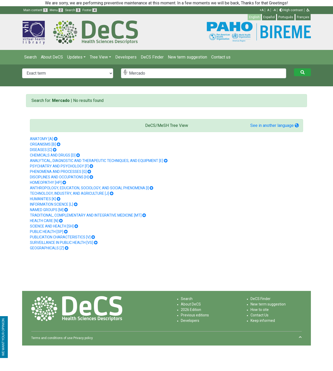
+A (262, 10)
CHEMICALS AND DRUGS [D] (52, 155)
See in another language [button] (274, 125)
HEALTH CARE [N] (44, 221)
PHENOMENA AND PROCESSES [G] (58, 172)
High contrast (291, 10)
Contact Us (259, 315)
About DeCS (52, 57)
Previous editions (195, 315)
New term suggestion (187, 57)
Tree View (99, 57)
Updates (74, 57)
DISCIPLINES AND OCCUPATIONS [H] (59, 177)
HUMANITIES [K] (43, 199)
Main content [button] (35, 10)
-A (274, 10)
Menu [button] (56, 10)
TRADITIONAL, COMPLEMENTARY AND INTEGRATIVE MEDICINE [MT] (86, 215)
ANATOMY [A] (41, 139)
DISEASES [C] (41, 150)
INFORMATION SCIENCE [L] (51, 204)
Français (303, 17)
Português (285, 17)
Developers (126, 57)
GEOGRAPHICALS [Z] (47, 248)
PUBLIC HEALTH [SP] (46, 232)
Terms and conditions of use (52, 338)
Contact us (220, 57)
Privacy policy (83, 338)
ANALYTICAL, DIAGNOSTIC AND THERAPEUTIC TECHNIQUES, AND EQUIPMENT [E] (96, 161)
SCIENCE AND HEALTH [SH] (52, 226)
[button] (308, 10)
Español (269, 17)
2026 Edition (191, 310)
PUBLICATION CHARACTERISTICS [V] (60, 237)
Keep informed (263, 320)
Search (30, 57)
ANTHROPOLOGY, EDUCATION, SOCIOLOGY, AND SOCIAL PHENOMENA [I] (89, 188)
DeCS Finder (152, 57)
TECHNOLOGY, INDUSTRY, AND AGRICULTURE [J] (69, 193)
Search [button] (72, 10)
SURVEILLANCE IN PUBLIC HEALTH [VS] (61, 242)
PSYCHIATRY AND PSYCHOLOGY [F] (59, 166)
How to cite (260, 310)
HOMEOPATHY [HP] (46, 182)
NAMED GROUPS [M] (46, 210)
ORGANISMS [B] (43, 144)
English (254, 17)
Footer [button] (89, 10)
